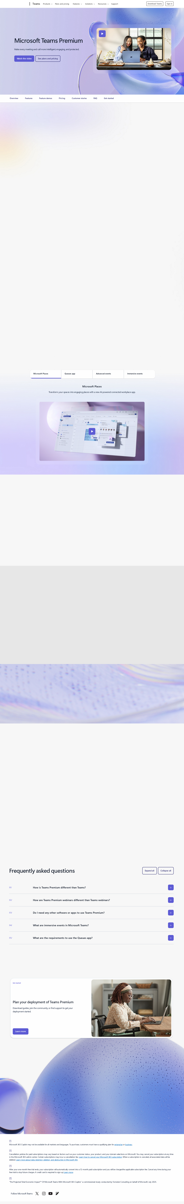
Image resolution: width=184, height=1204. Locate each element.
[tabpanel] (92, 424)
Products (46, 4)
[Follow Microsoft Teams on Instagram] (44, 1193)
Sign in (169, 3)
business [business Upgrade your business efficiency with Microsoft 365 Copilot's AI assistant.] (128, 1144)
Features (76, 4)
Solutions (89, 4)
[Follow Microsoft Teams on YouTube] (50, 1193)
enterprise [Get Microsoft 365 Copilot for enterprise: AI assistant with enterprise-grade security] (118, 1144)
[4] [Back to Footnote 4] (10, 1178)
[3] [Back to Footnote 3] (10, 1165)
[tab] (45, 374)
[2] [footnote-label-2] (10, 1150)
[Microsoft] (19, 4)
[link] (14, 99)
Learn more (68, 1172)
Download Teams (155, 3)
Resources (102, 4)
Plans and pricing (62, 4)
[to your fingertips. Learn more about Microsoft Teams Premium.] (20, 1031)
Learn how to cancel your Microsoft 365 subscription (100, 1157)
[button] (24, 58)
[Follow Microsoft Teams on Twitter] (37, 1193)
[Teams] (36, 4)
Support (114, 4)
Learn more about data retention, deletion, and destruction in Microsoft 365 (47, 1159)
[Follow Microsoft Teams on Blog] (57, 1193)
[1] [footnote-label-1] (10, 1140)
